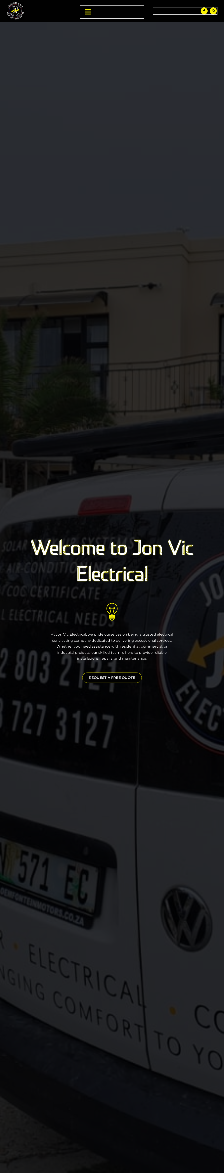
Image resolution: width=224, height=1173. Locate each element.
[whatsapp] (213, 10)
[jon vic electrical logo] (15, 4)
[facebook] (204, 10)
